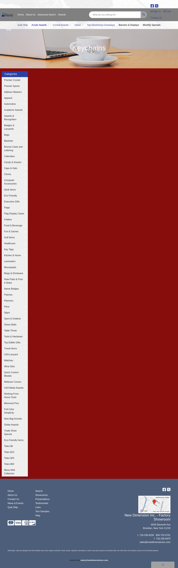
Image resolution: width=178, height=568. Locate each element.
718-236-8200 (146, 535)
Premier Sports (12, 86)
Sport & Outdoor (12, 318)
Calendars (9, 156)
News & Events (15, 503)
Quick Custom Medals (11, 374)
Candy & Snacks (12, 162)
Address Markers (13, 92)
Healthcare (9, 243)
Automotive (10, 104)
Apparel (8, 98)
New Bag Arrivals (13, 418)
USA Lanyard (11, 354)
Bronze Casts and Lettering (13, 149)
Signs (7, 312)
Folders (8, 219)
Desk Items (10, 189)
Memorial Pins (11, 403)
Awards (62, 14)
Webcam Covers (12, 382)
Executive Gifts (12, 201)
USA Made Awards (13, 388)
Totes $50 (9, 464)
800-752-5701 (163, 535)
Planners (8, 300)
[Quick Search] (115, 14)
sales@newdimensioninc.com (155, 542)
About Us (30, 14)
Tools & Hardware (13, 336)
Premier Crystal (12, 80)
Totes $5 (8, 446)
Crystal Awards (62, 25)
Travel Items (10, 348)
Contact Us (13, 499)
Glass (79, 25)
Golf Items (9, 237)
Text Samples (42, 511)
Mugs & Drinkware (13, 273)
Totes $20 (9, 458)
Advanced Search (46, 14)
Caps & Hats (10, 168)
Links (38, 507)
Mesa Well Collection (9, 472)
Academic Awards (13, 110)
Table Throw (10, 330)
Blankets (8, 141)
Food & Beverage (13, 225)
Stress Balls (10, 324)
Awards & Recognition (10, 118)
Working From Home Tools (11, 396)
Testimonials (41, 503)
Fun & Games (11, 231)
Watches (8, 360)
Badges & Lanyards (9, 127)
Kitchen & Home (12, 255)
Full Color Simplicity (9, 411)
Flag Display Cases (14, 213)
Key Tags (9, 249)
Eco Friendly (10, 195)
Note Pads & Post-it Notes (13, 281)
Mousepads (10, 267)
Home (21, 14)
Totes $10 (9, 452)
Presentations (42, 499)
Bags (6, 135)
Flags (7, 207)
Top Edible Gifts (12, 342)
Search (39, 491)
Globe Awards (11, 424)
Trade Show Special (10, 432)
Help (37, 515)
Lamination (9, 261)
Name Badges (11, 288)
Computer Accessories (10, 182)
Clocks (7, 174)
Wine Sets (9, 366)
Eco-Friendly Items (13, 440)
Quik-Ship (23, 25)
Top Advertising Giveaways (101, 25)
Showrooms (41, 495)
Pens (6, 306)
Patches (8, 294)
